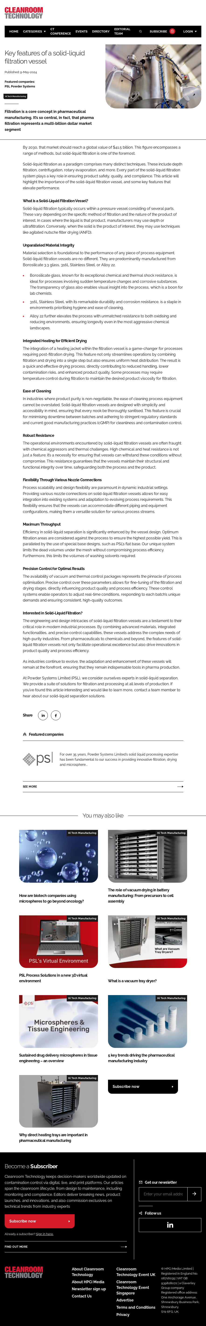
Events (81, 31)
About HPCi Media (88, 1282)
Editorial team (122, 31)
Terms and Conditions (135, 1307)
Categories (32, 31)
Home (13, 31)
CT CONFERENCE (60, 31)
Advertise (125, 1300)
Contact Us (82, 1296)
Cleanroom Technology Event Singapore (132, 1287)
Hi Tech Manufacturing (15, 96)
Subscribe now (126, 1086)
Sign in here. (44, 1234)
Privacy (122, 1314)
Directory (101, 31)
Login (188, 31)
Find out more (16, 1246)
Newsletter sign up (89, 1289)
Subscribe (162, 31)
